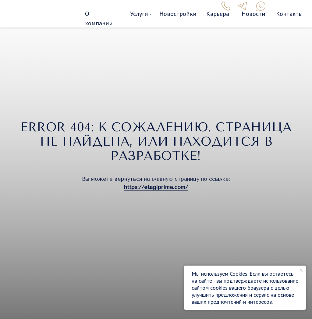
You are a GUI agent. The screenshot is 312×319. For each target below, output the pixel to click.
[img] (45, 14)
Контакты (289, 14)
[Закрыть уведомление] (301, 270)
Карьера (217, 14)
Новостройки (178, 14)
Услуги (139, 14)
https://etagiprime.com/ (156, 187)
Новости (253, 14)
